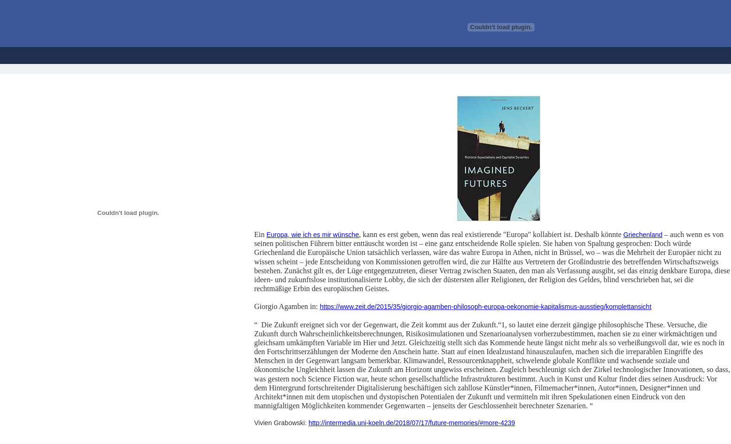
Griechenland (642, 234)
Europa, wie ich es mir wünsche (312, 234)
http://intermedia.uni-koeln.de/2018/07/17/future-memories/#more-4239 (412, 423)
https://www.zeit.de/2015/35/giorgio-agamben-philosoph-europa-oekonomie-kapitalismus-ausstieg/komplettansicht (486, 306)
